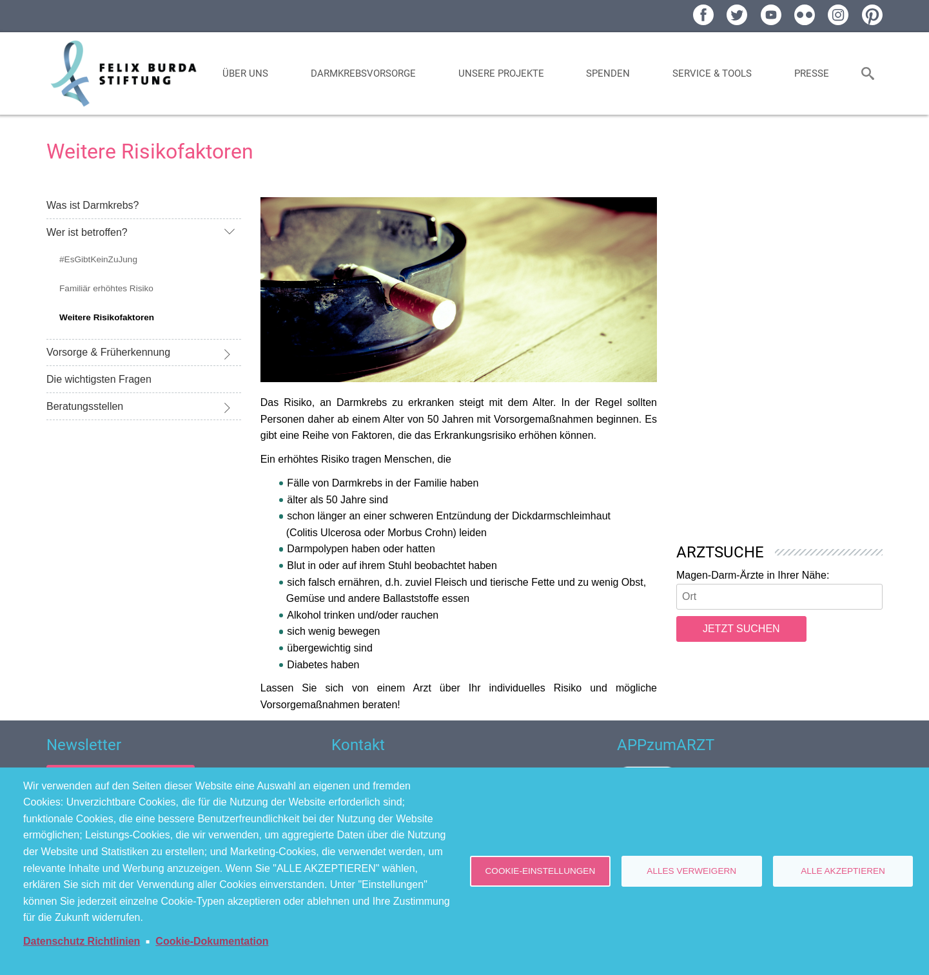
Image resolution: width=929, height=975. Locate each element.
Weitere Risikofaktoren (106, 317)
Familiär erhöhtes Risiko (106, 288)
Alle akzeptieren (843, 871)
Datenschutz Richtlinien (81, 941)
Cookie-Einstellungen (540, 871)
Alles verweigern (691, 871)
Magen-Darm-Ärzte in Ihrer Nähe (751, 575)
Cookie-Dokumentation (211, 941)
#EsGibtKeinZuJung (98, 259)
